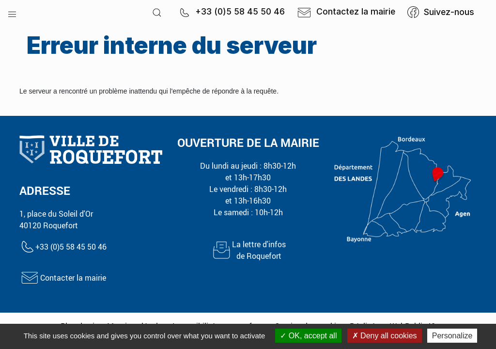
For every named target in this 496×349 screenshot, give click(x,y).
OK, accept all (308, 336)
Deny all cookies (384, 336)
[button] (12, 12)
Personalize (452, 336)
